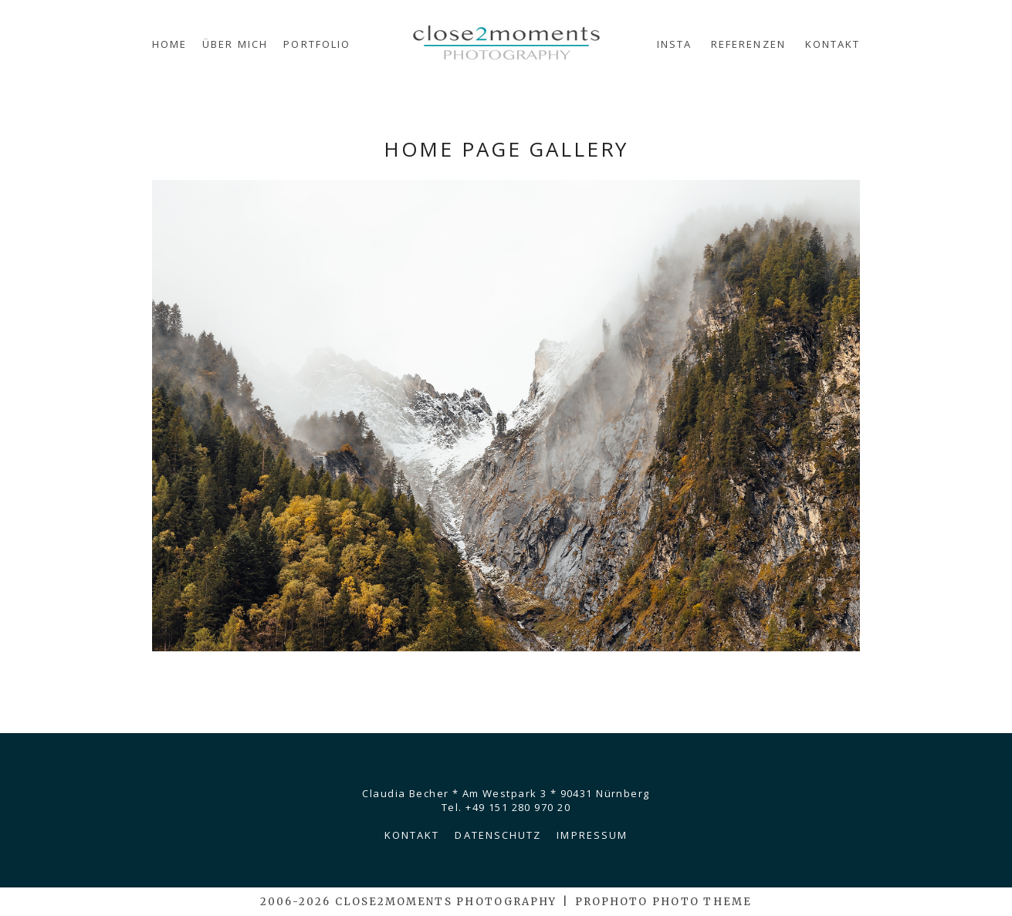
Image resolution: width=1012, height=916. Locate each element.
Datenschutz (498, 835)
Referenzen (748, 44)
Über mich (235, 44)
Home (169, 44)
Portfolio (316, 44)
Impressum (592, 835)
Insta (674, 44)
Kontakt (833, 44)
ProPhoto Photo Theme (663, 901)
